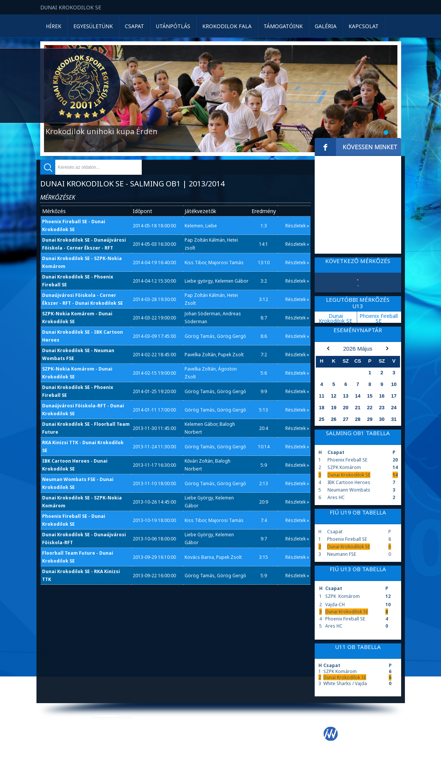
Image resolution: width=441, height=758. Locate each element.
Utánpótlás (173, 26)
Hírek (53, 26)
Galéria (325, 26)
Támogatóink (283, 26)
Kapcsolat (364, 26)
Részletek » (297, 225)
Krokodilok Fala (227, 26)
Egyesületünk (93, 26)
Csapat (134, 26)
